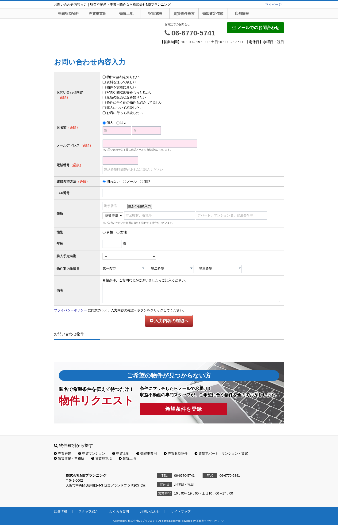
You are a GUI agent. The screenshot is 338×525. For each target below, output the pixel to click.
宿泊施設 (155, 13)
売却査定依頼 (212, 13)
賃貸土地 (127, 458)
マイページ (273, 4)
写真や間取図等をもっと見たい (130, 92)
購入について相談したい (125, 108)
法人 (123, 123)
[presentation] (143, 268)
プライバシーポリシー (70, 310)
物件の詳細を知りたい (123, 77)
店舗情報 (242, 13)
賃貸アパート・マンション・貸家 (221, 453)
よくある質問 (119, 511)
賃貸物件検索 (184, 13)
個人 (110, 123)
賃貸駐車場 (101, 458)
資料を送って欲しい (121, 82)
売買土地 (126, 13)
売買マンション (91, 453)
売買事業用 (97, 13)
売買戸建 (62, 453)
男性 (110, 232)
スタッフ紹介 (88, 511)
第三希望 (205, 268)
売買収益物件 (68, 13)
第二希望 (157, 268)
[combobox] (131, 269)
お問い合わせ (150, 511)
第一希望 (109, 268)
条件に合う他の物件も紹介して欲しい (134, 102)
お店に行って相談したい (125, 113)
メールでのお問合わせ (255, 27)
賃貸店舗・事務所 (69, 458)
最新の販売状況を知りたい (126, 97)
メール (132, 181)
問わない (113, 181)
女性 (123, 232)
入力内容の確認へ (169, 320)
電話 (147, 181)
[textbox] (132, 269)
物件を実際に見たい (121, 87)
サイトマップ (181, 511)
